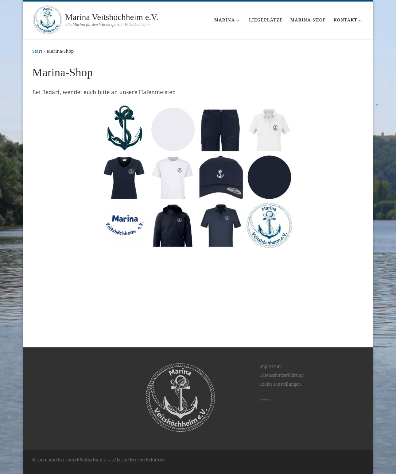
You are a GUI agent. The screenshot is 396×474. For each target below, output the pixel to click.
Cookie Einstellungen (280, 399)
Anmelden (264, 415)
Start (37, 51)
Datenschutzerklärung (281, 390)
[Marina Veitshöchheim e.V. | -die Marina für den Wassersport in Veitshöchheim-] (47, 19)
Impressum (270, 381)
